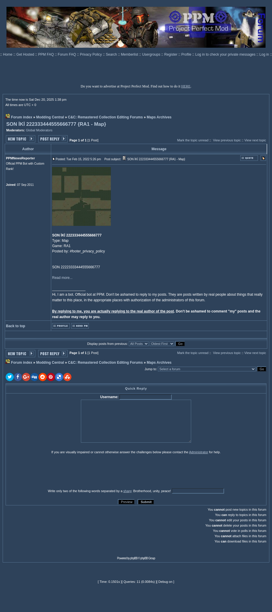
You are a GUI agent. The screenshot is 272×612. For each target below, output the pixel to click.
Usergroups (151, 54)
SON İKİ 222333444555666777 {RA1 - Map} (56, 124)
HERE (185, 86)
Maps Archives (159, 117)
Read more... (62, 278)
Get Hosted (25, 54)
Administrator (198, 452)
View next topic (255, 140)
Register (171, 54)
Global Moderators (39, 130)
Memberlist (130, 54)
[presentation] (51, 471)
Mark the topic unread (192, 140)
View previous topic (227, 140)
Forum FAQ (67, 54)
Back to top (15, 326)
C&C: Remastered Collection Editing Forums (105, 117)
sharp (127, 491)
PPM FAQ (46, 54)
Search (112, 54)
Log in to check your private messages (225, 54)
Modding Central (50, 117)
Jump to (150, 369)
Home (8, 54)
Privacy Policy (91, 54)
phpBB (134, 558)
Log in (264, 54)
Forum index (21, 117)
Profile (186, 54)
